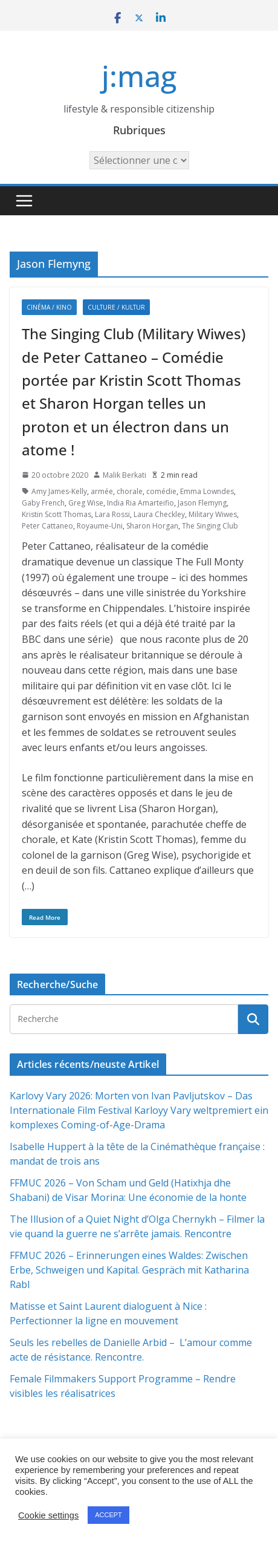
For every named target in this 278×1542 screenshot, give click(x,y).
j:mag (139, 76)
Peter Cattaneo (47, 526)
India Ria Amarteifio (140, 503)
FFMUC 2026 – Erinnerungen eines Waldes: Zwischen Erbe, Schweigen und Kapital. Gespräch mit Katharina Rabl (129, 1270)
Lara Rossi (112, 514)
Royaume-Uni (100, 526)
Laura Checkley (159, 514)
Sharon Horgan (152, 526)
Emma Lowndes (207, 491)
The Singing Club (210, 526)
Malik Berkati (124, 475)
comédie (161, 491)
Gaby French (43, 503)
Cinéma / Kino (49, 307)
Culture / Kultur (116, 307)
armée (102, 491)
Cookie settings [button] (48, 1515)
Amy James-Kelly (59, 491)
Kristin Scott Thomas (56, 514)
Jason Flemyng (202, 503)
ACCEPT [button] (108, 1514)
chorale (130, 491)
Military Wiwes (213, 514)
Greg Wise (85, 503)
